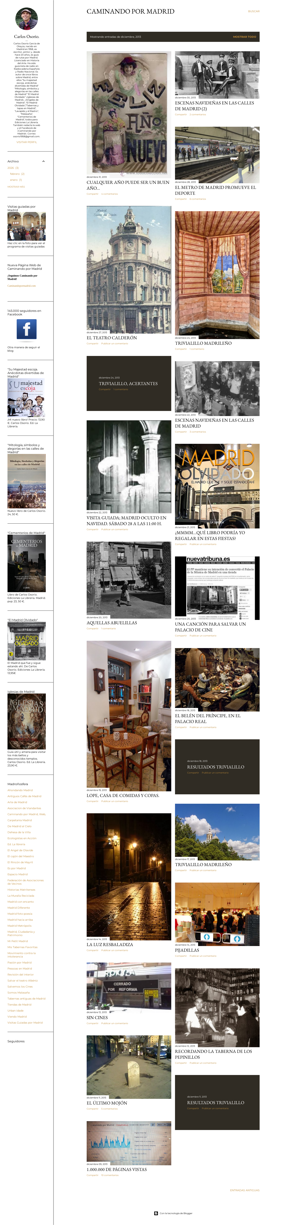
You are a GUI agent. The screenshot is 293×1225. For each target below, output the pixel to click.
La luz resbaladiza (110, 944)
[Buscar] (254, 11)
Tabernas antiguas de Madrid (26, 998)
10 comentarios (110, 1175)
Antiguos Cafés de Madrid (24, 796)
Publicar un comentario (114, 343)
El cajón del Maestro (21, 856)
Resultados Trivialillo (215, 767)
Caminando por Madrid (130, 11)
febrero (17, 174)
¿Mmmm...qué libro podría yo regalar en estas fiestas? (210, 535)
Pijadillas (187, 950)
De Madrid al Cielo (20, 826)
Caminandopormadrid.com (22, 285)
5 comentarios (109, 1108)
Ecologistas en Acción (22, 838)
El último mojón (107, 1103)
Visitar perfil (27, 142)
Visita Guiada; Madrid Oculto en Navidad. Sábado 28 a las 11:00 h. (126, 520)
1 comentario (197, 349)
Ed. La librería (16, 844)
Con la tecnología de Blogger (173, 1213)
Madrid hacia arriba (20, 919)
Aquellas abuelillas (112, 623)
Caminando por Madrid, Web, (27, 814)
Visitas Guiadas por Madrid (25, 1022)
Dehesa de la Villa (19, 832)
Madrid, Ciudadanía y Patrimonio (21, 933)
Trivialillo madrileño (203, 343)
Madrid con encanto (21, 901)
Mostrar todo (244, 36)
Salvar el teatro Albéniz (23, 980)
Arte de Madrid (17, 802)
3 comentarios (198, 431)
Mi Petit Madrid (18, 941)
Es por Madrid (17, 868)
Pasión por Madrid (20, 962)
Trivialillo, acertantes (128, 383)
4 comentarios (109, 193)
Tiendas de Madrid (19, 1004)
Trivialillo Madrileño (203, 864)
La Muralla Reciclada (21, 895)
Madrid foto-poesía (20, 913)
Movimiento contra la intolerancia (22, 954)
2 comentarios (198, 114)
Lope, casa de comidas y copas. (123, 795)
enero (16, 180)
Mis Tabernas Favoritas (23, 947)
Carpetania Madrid (20, 820)
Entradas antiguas (245, 1190)
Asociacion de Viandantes (24, 808)
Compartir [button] (92, 193)
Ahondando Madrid (20, 790)
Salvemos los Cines (20, 986)
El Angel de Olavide (20, 850)
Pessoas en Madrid (20, 968)
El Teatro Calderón (112, 338)
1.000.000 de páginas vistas (117, 1169)
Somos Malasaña (19, 992)
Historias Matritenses (21, 889)
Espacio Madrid (18, 874)
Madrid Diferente (19, 907)
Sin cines (97, 1017)
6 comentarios (198, 199)
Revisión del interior (21, 974)
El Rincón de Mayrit (20, 862)
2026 (13, 168)
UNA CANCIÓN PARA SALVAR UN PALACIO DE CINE (210, 627)
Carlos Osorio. (26, 36)
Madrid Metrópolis (20, 925)
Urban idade (15, 1010)
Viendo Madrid (17, 1016)
